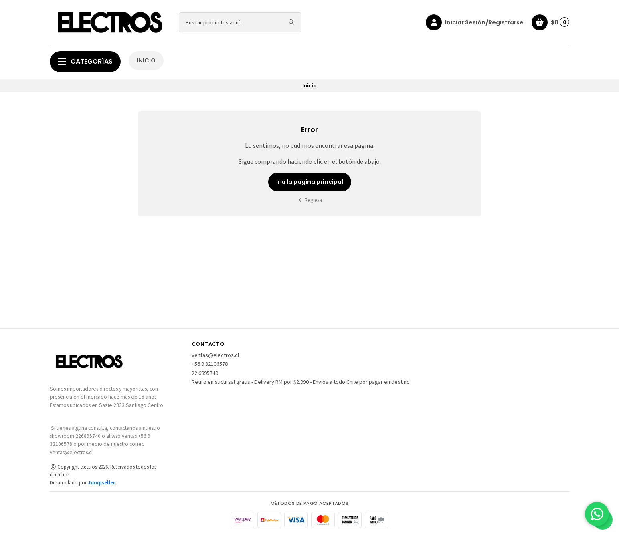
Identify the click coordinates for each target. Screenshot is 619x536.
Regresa (309, 200)
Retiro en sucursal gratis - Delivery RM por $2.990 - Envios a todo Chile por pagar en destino (301, 382)
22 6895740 (205, 373)
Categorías (85, 61)
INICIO (146, 60)
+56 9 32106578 (210, 364)
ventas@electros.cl (215, 355)
